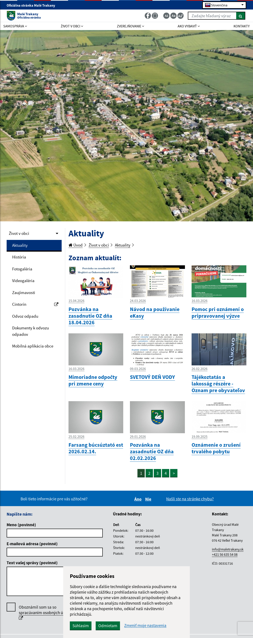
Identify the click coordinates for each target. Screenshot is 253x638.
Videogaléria (23, 280)
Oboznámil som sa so (46, 612)
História (19, 257)
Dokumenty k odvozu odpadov (30, 331)
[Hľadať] (240, 16)
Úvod (75, 245)
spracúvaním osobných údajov (46, 612)
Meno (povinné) (21, 524)
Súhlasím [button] (80, 625)
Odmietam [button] (107, 625)
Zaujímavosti (23, 292)
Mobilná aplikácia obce (32, 346)
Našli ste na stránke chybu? (190, 498)
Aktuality (20, 245)
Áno (138, 499)
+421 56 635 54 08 (225, 554)
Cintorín (35, 304)
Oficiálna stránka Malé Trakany (33, 5)
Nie (149, 499)
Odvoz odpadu (25, 316)
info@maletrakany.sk (227, 549)
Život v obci (19, 233)
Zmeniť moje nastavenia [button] (145, 625)
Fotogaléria (22, 269)
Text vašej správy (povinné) (32, 562)
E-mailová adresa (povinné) (32, 543)
